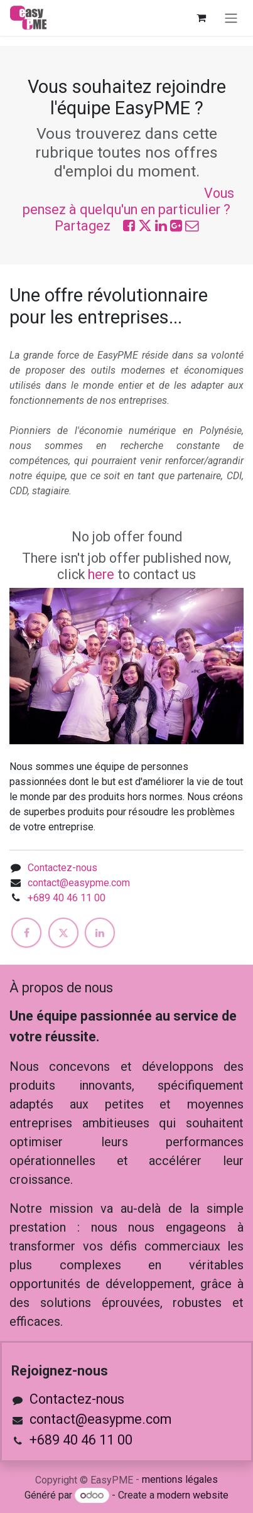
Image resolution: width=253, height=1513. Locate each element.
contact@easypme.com (79, 883)
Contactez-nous (62, 868)
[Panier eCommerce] (200, 17)
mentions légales (180, 1479)
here (101, 574)
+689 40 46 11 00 (66, 898)
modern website (193, 1495)
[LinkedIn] (100, 933)
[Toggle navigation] (231, 18)
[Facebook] (26, 933)
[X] (63, 933)
